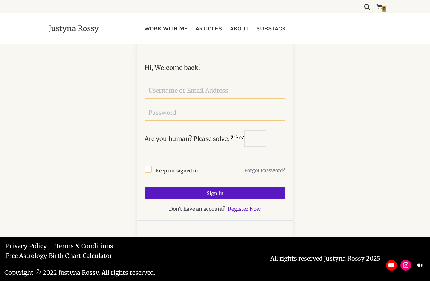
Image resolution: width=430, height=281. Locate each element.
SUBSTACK (271, 28)
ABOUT (239, 28)
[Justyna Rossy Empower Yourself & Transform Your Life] (74, 28)
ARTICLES (209, 28)
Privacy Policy (26, 246)
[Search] (367, 7)
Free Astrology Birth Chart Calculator (59, 255)
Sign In (215, 193)
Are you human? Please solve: (205, 138)
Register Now (244, 209)
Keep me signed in (177, 171)
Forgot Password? (265, 170)
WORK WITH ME (166, 28)
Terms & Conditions (84, 246)
